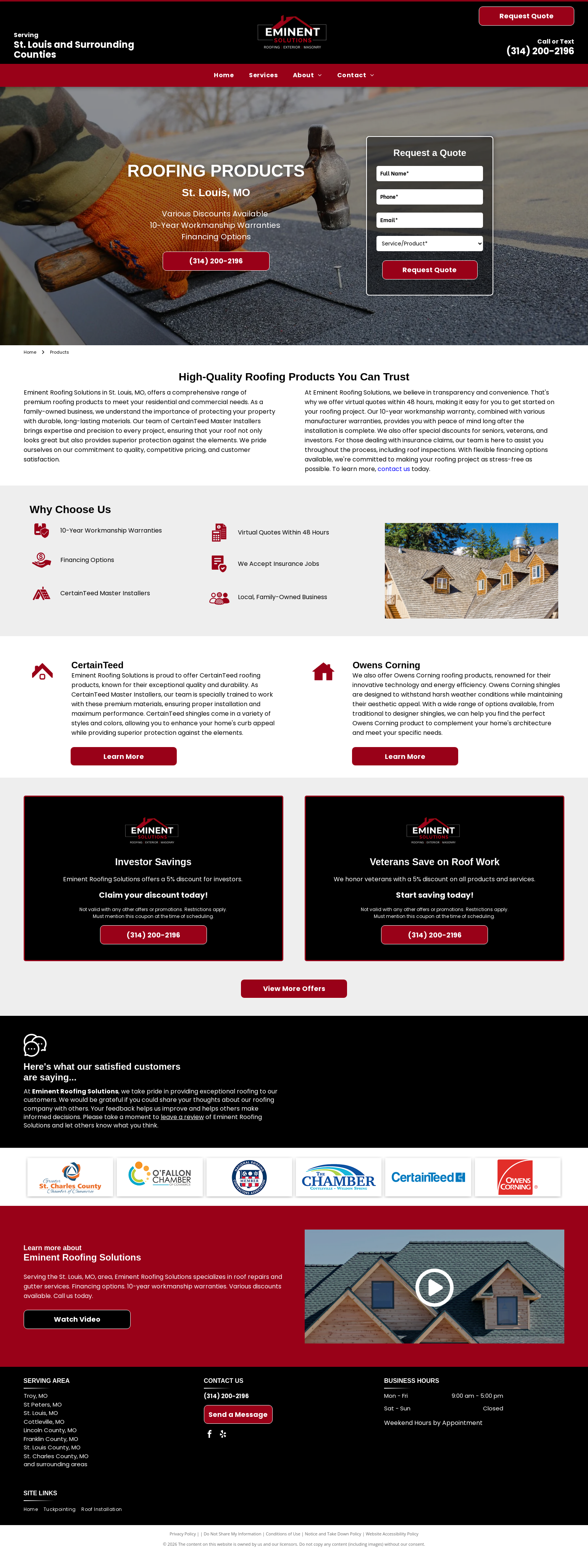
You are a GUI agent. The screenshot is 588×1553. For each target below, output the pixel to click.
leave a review (182, 1117)
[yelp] (223, 1435)
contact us (394, 469)
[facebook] (209, 1435)
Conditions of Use (283, 1534)
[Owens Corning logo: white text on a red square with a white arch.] (518, 1177)
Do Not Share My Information (233, 1534)
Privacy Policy (183, 1534)
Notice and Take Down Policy (333, 1534)
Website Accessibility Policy (392, 1534)
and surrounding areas (55, 1464)
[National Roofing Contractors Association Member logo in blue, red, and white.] (249, 1177)
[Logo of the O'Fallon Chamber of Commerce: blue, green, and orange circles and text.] (159, 1177)
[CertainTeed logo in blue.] (428, 1177)
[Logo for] (338, 1177)
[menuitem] (223, 75)
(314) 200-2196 (540, 51)
